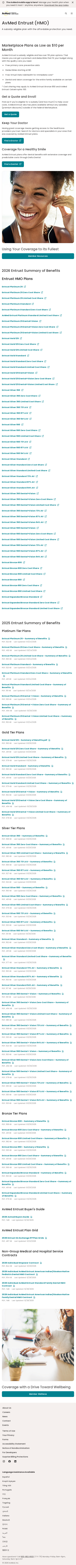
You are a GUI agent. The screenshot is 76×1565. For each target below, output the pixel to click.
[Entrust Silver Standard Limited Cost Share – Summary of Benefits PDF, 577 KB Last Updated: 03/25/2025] (38, 958)
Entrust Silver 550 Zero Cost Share (21, 430)
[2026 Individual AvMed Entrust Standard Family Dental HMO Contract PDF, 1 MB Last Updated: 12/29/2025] (38, 1284)
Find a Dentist (13, 164)
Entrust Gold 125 (12, 338)
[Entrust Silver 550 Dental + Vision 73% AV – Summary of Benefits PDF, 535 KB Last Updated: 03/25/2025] (37, 1082)
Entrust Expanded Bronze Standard (22, 597)
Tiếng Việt (6, 1485)
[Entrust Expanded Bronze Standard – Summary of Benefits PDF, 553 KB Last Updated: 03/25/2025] (34, 1172)
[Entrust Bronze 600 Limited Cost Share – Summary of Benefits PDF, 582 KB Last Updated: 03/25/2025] (36, 1138)
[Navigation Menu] (71, 13)
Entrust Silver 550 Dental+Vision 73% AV (24, 545)
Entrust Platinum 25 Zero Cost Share (22, 292)
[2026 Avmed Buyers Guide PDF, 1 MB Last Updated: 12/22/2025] (17, 1217)
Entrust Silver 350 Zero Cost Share (21, 395)
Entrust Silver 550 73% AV (16, 441)
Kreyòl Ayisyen (8, 1481)
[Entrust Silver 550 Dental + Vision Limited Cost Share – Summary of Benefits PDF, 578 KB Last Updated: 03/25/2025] (38, 1073)
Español (6, 1477)
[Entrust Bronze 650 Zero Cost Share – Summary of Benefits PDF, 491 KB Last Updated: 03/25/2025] (34, 1155)
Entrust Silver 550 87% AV (17, 447)
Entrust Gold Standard (15, 355)
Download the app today (56, 5)
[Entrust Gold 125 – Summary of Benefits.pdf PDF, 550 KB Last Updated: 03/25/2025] (26, 740)
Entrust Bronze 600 (13, 562)
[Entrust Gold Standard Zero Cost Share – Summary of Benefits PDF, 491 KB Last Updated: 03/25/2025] (36, 774)
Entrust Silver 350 (13, 390)
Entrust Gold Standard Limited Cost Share (26, 367)
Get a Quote (10, 114)
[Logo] (10, 13)
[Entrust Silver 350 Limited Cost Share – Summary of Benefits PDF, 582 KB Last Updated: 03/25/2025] (35, 853)
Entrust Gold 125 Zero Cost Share (20, 344)
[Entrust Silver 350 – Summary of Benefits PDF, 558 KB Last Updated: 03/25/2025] (25, 835)
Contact (6, 1420)
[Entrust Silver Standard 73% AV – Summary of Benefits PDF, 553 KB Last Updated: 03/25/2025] (32, 968)
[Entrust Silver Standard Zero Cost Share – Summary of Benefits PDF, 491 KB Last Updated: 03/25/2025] (36, 947)
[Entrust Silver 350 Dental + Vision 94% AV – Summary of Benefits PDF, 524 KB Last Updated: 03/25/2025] (37, 1042)
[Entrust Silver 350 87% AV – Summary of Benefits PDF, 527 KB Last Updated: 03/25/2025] (29, 870)
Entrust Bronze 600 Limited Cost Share (24, 574)
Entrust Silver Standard (16, 459)
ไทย (3, 1537)
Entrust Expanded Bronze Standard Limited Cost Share (32, 608)
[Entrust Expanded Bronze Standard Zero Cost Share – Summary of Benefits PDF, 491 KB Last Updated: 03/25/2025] (38, 1183)
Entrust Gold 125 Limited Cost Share (22, 350)
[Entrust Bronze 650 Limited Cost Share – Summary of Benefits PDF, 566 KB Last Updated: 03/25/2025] (36, 1164)
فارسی (5, 1546)
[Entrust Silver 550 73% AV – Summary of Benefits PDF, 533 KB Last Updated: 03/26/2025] (29, 913)
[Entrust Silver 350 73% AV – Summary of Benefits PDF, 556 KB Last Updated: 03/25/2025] (29, 861)
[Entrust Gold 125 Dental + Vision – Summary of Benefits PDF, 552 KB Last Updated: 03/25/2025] (32, 791)
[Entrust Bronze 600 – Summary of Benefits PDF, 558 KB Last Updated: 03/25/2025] (25, 1121)
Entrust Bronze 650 (13, 579)
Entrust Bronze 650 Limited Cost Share (24, 591)
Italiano (5, 1515)
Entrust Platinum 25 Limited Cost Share (24, 298)
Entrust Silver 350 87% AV (17, 413)
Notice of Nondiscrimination (16, 1448)
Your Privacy (8, 1435)
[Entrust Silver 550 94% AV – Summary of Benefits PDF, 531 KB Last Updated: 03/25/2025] (29, 930)
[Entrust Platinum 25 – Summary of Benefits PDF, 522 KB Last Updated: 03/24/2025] (26, 638)
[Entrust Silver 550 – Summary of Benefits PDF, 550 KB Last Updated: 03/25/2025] (25, 887)
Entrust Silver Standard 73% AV (20, 476)
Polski (5, 1528)
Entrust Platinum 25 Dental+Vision (21, 321)
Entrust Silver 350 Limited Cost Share (23, 401)
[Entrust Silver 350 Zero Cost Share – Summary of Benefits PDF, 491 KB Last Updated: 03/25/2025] (33, 844)
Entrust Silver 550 (13, 424)
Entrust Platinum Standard (18, 304)
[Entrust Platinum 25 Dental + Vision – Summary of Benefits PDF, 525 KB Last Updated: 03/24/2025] (34, 696)
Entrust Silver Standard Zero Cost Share (24, 464)
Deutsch (6, 1520)
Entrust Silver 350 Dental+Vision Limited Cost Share (30, 505)
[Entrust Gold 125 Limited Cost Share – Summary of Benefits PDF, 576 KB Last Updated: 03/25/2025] (34, 757)
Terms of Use (8, 1431)
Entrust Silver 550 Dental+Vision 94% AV (24, 556)
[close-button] (73, 2)
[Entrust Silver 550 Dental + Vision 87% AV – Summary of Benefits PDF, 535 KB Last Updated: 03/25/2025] (37, 1091)
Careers (6, 1412)
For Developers (9, 1452)
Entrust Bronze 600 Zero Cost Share (22, 568)
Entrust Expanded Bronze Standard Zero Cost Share (31, 602)
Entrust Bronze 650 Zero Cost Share (22, 585)
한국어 (5, 1524)
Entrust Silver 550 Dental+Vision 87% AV (24, 551)
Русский (5, 1507)
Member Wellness (38, 1394)
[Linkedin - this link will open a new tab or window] (15, 1461)
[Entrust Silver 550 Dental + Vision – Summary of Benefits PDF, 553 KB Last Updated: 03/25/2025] (33, 1051)
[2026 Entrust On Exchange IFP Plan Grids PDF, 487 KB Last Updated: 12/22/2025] (24, 1238)
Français (6, 1498)
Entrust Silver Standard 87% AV (20, 482)
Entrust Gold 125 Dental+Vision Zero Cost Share (28, 378)
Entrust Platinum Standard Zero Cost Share (26, 309)
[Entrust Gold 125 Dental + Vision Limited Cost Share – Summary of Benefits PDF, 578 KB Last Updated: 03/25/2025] (38, 813)
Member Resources (38, 256)
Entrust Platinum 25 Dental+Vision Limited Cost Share (32, 332)
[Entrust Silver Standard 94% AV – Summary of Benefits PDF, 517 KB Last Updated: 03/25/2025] (32, 985)
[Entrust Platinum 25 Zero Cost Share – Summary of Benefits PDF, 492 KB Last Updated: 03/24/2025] (34, 647)
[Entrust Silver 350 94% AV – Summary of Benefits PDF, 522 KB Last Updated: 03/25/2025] (29, 879)
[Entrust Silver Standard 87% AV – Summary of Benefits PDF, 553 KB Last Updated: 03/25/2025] (32, 976)
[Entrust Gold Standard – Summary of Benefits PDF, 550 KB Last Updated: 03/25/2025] (28, 766)
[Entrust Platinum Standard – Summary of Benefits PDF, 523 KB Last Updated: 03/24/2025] (30, 664)
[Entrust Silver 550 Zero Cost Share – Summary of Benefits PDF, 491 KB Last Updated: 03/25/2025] (33, 896)
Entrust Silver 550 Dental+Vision (20, 528)
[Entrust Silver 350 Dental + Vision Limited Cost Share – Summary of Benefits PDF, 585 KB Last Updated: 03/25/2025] (38, 1015)
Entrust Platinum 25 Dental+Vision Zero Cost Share (30, 327)
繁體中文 (5, 1550)
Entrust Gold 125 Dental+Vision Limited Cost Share (30, 384)
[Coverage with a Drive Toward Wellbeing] (38, 1387)
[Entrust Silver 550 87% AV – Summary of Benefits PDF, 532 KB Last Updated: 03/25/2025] (29, 922)
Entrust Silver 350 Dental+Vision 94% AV (24, 522)
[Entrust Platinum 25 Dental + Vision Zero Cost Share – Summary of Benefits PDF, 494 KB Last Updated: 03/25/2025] (38, 706)
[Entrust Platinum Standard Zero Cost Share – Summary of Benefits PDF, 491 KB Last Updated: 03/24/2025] (38, 674)
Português (7, 1490)
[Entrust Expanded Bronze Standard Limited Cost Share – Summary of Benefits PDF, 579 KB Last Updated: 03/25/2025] (38, 1194)
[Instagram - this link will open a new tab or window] (3, 1461)
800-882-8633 (27, 1556)
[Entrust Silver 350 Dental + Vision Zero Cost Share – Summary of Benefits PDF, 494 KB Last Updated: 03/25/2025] (38, 1004)
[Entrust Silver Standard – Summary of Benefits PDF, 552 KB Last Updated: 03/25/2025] (28, 939)
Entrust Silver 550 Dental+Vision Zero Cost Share (29, 533)
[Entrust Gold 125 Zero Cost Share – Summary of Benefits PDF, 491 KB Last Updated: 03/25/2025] (32, 748)
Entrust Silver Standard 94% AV (20, 487)
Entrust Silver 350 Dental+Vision (20, 493)
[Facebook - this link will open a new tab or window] (9, 1461)
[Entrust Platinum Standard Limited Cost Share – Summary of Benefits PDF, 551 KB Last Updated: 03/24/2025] (38, 686)
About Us (6, 1408)
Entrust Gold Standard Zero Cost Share (24, 361)
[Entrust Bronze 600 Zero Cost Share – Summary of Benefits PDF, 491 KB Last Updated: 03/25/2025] (34, 1129)
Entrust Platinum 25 (14, 286)
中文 (4, 1494)
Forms (5, 1439)
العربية (4, 1533)
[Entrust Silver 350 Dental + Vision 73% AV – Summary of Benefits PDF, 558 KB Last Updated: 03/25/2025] (37, 1025)
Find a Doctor (12, 140)
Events (5, 1425)
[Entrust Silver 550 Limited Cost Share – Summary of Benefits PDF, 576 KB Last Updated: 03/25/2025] (35, 904)
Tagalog (6, 1503)
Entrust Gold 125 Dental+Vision (20, 373)
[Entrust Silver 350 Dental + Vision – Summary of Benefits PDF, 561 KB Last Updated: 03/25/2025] (33, 993)
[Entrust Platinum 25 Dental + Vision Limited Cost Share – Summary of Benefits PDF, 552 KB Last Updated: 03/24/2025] (38, 718)
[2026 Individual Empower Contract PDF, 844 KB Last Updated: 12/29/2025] (22, 1262)
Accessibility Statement (14, 1443)
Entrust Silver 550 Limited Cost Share (23, 436)
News (5, 1416)
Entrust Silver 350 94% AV (17, 418)
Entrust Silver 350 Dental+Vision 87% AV (24, 516)
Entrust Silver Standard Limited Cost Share (26, 470)
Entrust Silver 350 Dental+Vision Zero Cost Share (29, 499)
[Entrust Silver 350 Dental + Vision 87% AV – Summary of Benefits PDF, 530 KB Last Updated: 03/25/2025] (37, 1034)
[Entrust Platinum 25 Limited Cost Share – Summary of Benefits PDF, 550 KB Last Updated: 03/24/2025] (36, 655)
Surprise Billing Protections (15, 1456)
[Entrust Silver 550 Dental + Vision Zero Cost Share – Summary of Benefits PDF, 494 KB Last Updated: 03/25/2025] (38, 1061)
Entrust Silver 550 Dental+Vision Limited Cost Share (30, 539)
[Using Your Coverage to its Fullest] (38, 249)
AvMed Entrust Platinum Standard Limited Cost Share (32, 315)
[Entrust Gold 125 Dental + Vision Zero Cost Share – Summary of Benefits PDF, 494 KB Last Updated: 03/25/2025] (38, 802)
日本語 (5, 1541)
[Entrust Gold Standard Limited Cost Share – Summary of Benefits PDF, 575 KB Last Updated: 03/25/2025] (38, 783)
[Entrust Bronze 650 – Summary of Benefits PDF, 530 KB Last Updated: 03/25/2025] (25, 1147)
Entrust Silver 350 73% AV (16, 407)
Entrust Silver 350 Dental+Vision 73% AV (24, 510)
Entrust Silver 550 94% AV (17, 453)
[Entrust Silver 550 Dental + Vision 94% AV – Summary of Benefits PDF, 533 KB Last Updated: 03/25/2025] (37, 1100)
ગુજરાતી (5, 1511)
